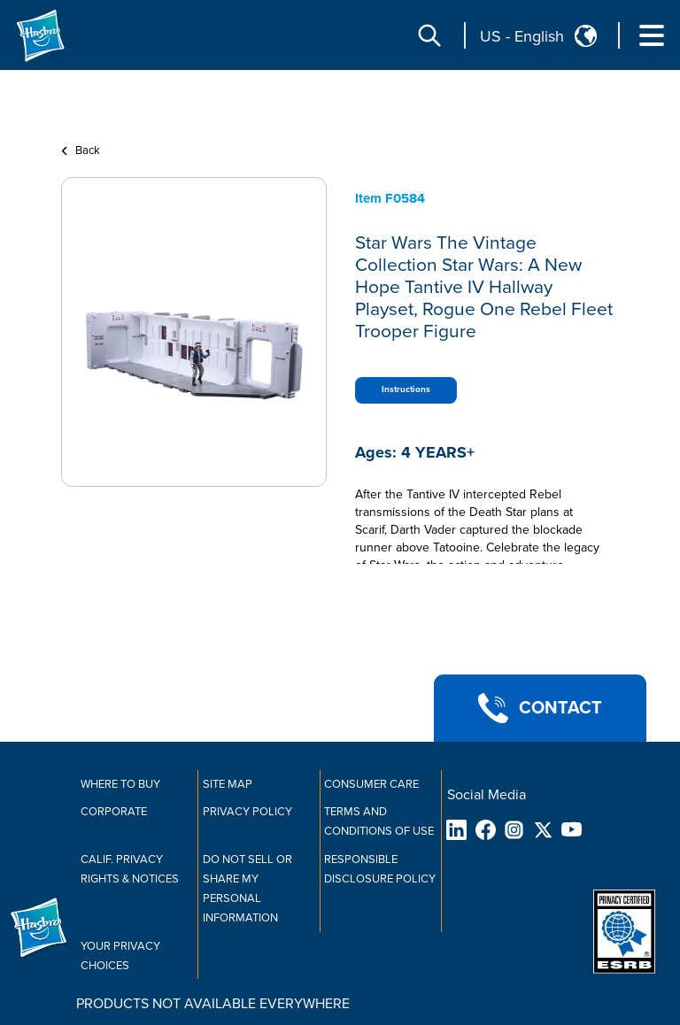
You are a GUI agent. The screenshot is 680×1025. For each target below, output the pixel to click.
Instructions (406, 389)
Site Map (227, 784)
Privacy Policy (247, 812)
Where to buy (120, 784)
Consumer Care (371, 784)
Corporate (114, 812)
